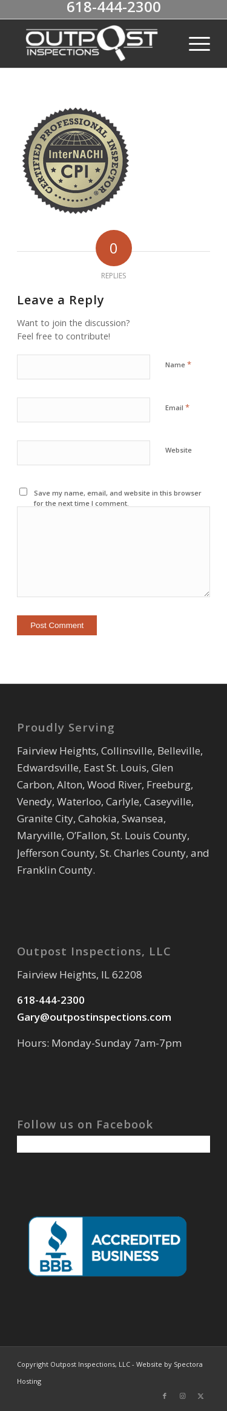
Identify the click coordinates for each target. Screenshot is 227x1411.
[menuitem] (193, 43)
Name (178, 364)
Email (177, 407)
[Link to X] (201, 1396)
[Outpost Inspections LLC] (94, 43)
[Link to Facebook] (165, 1396)
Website (178, 449)
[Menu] (193, 43)
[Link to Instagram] (183, 1396)
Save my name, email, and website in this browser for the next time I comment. (118, 498)
